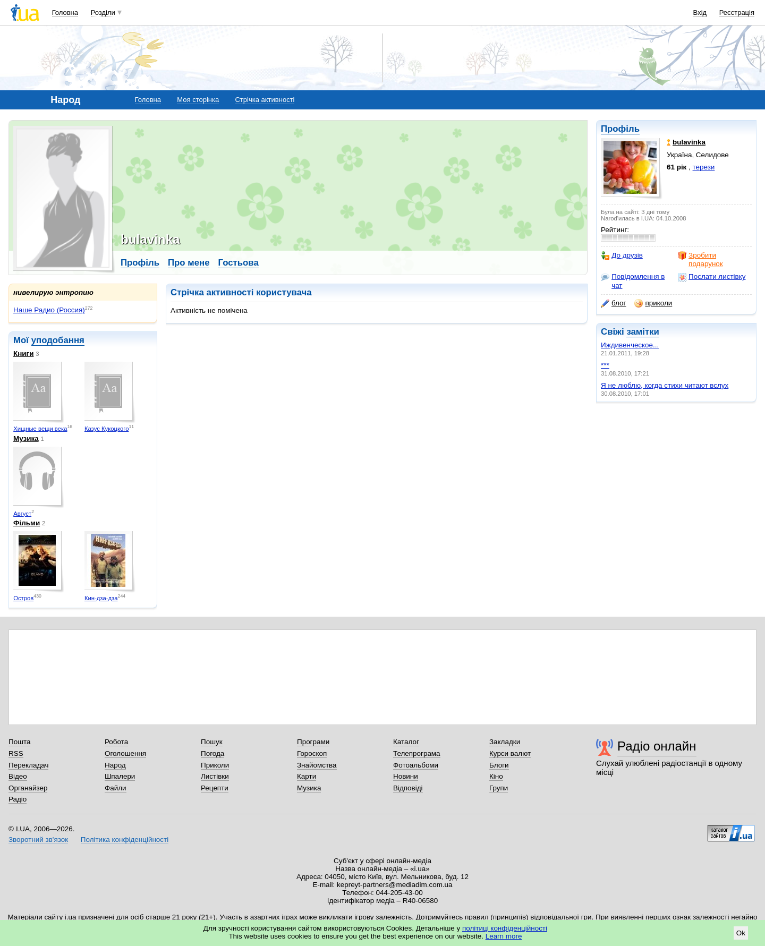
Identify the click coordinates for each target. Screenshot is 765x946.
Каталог (406, 742)
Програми (313, 742)
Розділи (103, 12)
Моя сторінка (198, 100)
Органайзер (27, 788)
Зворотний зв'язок (38, 839)
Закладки (504, 742)
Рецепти (214, 788)
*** (605, 365)
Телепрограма (416, 753)
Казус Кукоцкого (106, 428)
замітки (642, 332)
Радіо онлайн (656, 746)
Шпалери (120, 776)
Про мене (189, 263)
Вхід (700, 12)
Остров (23, 598)
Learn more (504, 936)
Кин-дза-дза (101, 598)
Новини (405, 776)
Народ (115, 765)
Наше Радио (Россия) (49, 310)
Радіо (17, 799)
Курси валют (510, 753)
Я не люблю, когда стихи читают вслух (664, 385)
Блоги (499, 765)
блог (613, 303)
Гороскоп (312, 753)
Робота (116, 742)
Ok (740, 933)
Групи (498, 788)
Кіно (496, 776)
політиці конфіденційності (504, 928)
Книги (23, 353)
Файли (115, 788)
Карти (306, 776)
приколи (653, 303)
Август (22, 513)
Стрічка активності (264, 100)
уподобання (57, 340)
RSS (15, 753)
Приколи (215, 765)
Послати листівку (711, 276)
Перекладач (28, 765)
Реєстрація (736, 12)
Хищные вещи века (40, 428)
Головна (65, 12)
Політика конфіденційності (124, 839)
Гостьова (238, 263)
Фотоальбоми (415, 765)
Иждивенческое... (630, 345)
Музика (26, 438)
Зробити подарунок (700, 259)
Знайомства (317, 765)
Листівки (215, 776)
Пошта (19, 742)
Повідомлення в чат (633, 280)
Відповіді (408, 788)
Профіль (620, 129)
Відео (17, 776)
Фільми (26, 523)
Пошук (212, 742)
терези (704, 167)
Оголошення (125, 753)
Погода (212, 753)
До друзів (622, 255)
